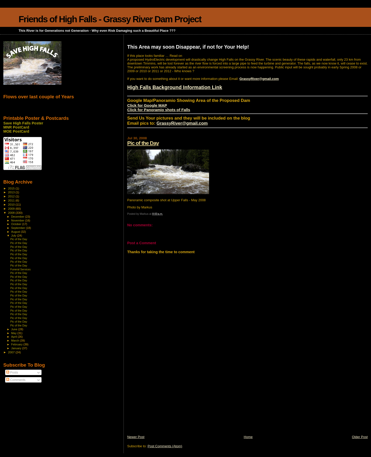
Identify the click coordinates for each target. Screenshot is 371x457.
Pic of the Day (143, 143)
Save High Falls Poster (23, 123)
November (18, 220)
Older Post (360, 437)
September (18, 227)
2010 (11, 204)
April (14, 336)
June (14, 329)
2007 (11, 352)
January (16, 348)
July (14, 235)
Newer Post (135, 437)
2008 (11, 212)
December (18, 216)
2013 (11, 192)
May (14, 333)
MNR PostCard (16, 127)
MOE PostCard (16, 131)
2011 (11, 200)
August (16, 231)
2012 (11, 196)
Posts (12, 372)
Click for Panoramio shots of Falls (158, 110)
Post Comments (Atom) (165, 446)
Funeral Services (20, 269)
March (15, 340)
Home (248, 437)
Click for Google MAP (147, 105)
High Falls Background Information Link (174, 87)
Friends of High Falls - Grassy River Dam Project (109, 19)
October (16, 224)
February (17, 344)
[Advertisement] (165, 399)
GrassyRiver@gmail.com (259, 79)
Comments (15, 380)
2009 (11, 208)
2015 (11, 188)
